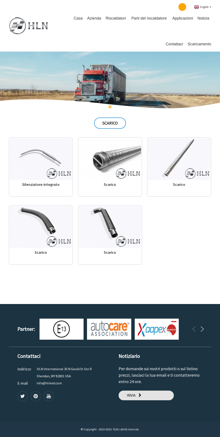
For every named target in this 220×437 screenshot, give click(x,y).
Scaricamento (199, 44)
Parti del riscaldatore (149, 18)
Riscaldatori (116, 18)
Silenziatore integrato (41, 184)
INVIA (131, 395)
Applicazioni (182, 18)
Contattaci (174, 44)
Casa (78, 18)
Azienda (94, 18)
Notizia (203, 18)
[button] (110, 106)
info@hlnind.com (49, 383)
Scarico (110, 184)
